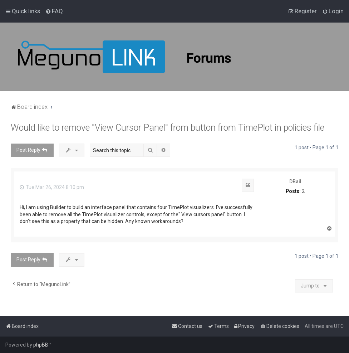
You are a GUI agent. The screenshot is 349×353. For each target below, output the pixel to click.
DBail (295, 181)
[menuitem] (54, 11)
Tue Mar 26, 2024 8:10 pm (52, 187)
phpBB (40, 345)
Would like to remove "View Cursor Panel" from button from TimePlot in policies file (167, 127)
